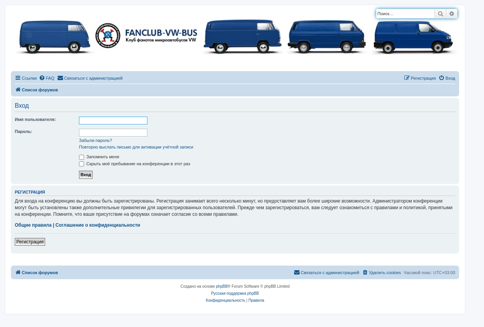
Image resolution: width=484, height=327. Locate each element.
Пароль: (23, 131)
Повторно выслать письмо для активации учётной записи (136, 147)
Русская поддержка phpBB (235, 293)
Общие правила (33, 225)
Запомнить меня (99, 156)
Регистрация (30, 242)
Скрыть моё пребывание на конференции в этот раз (134, 163)
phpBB (222, 286)
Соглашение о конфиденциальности (98, 225)
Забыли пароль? (95, 140)
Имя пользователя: (35, 119)
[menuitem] (46, 78)
